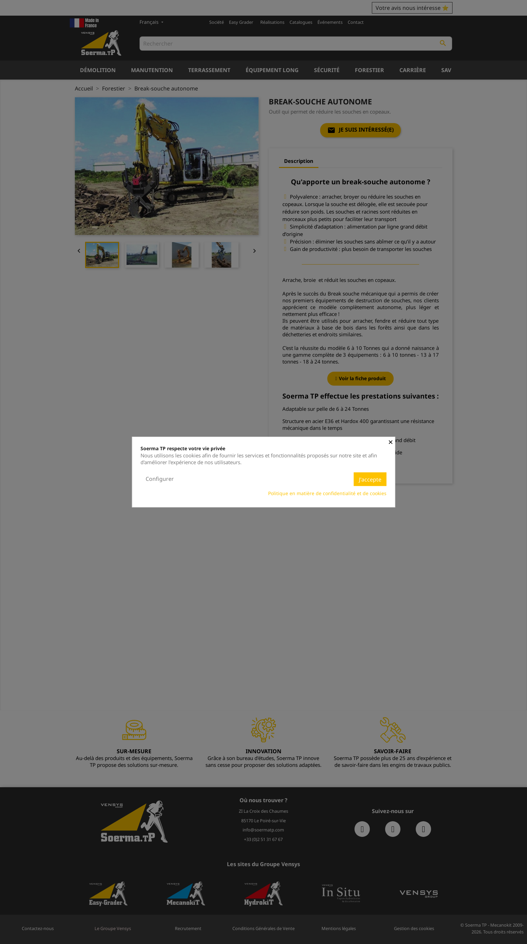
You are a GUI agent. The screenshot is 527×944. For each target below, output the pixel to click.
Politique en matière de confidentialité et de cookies (327, 493)
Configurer (160, 479)
